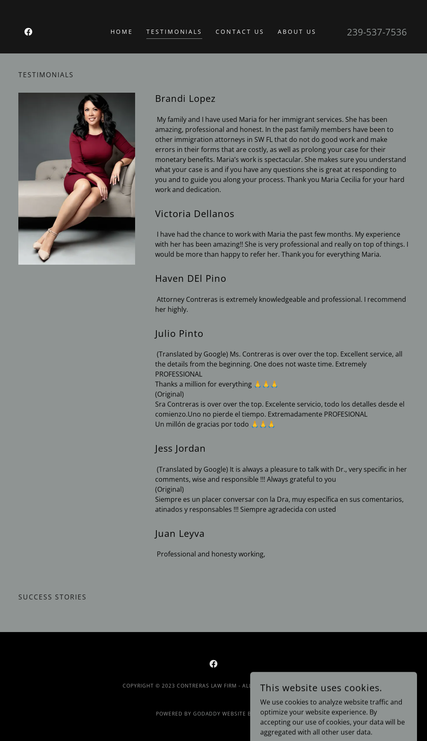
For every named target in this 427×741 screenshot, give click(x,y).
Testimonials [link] (174, 31)
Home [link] (122, 31)
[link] (28, 31)
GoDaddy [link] (207, 713)
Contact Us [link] (240, 31)
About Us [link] (297, 31)
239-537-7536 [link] (377, 31)
